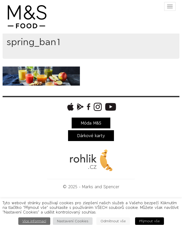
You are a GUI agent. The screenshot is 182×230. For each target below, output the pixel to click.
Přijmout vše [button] (149, 221)
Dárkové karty (91, 135)
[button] (70, 107)
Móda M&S (91, 123)
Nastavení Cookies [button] (72, 221)
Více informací (34, 221)
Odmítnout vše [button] (113, 221)
